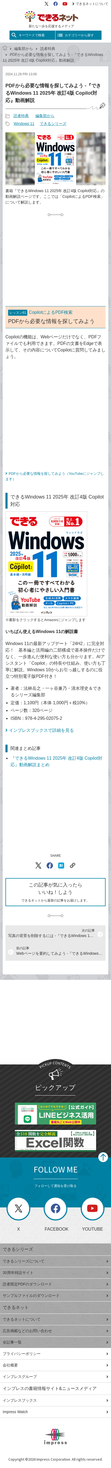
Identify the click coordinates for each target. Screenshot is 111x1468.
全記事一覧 (55, 1342)
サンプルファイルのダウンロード (55, 1295)
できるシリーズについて (55, 1261)
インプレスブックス (55, 1400)
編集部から (23, 48)
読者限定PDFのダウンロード (55, 1284)
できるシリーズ (53, 123)
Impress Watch (55, 1412)
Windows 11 (24, 123)
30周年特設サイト (55, 1272)
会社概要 (55, 1365)
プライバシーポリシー (55, 1353)
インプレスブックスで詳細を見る (41, 730)
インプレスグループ (55, 1376)
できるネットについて (90, 4)
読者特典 (47, 48)
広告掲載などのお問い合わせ (55, 1331)
